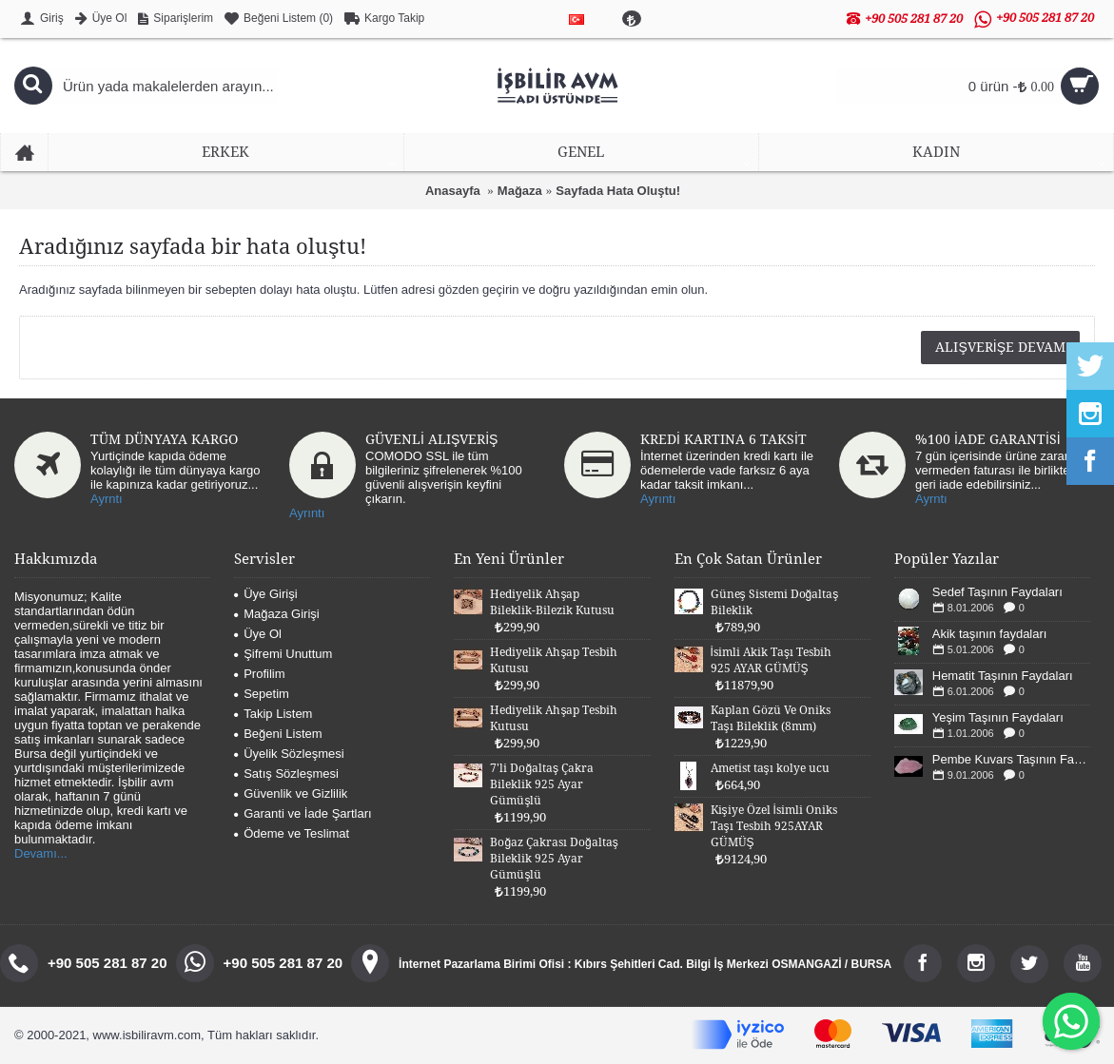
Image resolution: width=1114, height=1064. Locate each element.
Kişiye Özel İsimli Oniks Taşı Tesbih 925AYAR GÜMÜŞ (774, 826)
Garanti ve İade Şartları (302, 813)
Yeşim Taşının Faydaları (998, 717)
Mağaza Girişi (276, 614)
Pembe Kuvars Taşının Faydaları (1011, 759)
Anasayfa (452, 191)
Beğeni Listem (278, 733)
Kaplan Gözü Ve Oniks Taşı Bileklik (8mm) (771, 718)
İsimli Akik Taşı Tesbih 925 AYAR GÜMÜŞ (771, 660)
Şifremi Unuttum (283, 654)
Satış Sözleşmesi (286, 773)
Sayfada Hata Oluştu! (618, 191)
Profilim (259, 674)
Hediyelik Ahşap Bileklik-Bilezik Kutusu (552, 602)
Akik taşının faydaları (989, 634)
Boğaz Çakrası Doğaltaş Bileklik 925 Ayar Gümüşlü (553, 858)
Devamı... (41, 853)
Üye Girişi (265, 594)
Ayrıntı (306, 513)
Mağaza (520, 191)
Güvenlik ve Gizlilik (290, 793)
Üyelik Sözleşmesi (288, 753)
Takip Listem (273, 713)
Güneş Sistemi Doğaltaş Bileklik (775, 602)
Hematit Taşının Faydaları (1002, 675)
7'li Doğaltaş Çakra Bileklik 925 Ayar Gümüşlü (542, 784)
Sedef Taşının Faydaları (997, 592)
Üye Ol (258, 634)
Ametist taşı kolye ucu (770, 768)
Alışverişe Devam (1000, 347)
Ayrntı (106, 499)
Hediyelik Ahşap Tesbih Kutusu (553, 660)
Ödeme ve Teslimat (291, 833)
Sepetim (261, 694)
